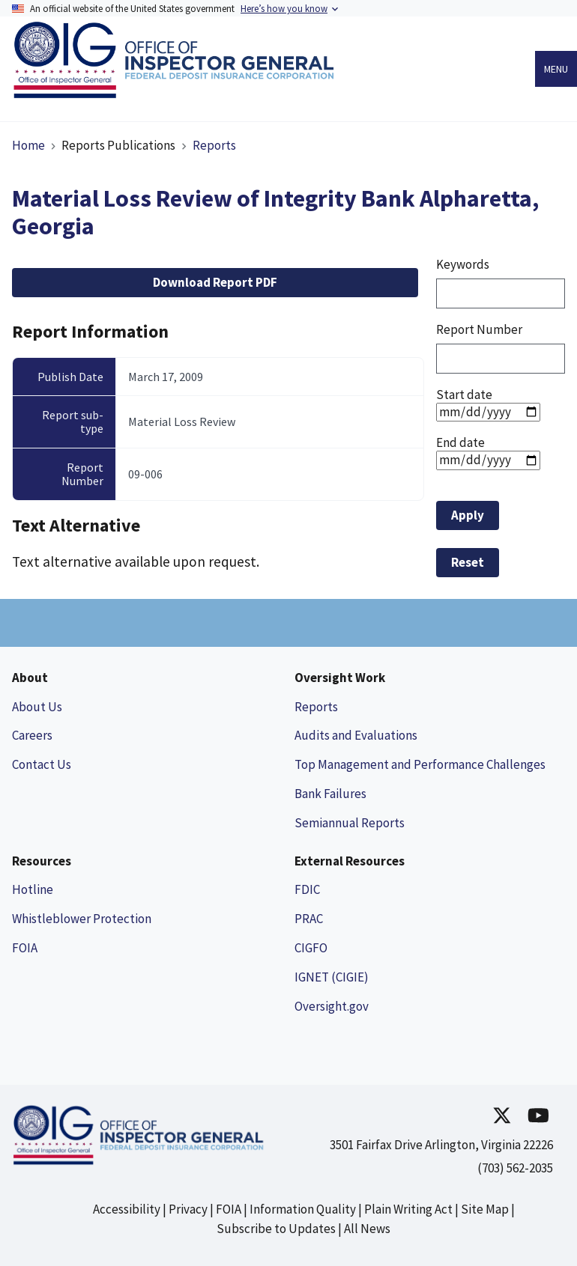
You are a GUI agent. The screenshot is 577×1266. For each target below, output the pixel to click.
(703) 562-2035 (515, 1168)
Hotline (32, 889)
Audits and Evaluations (355, 735)
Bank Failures (330, 793)
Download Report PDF (215, 282)
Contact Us (41, 764)
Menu (556, 69)
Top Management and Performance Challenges (420, 764)
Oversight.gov (331, 1006)
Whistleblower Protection (81, 918)
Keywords (462, 264)
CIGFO (310, 948)
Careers (32, 735)
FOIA (24, 948)
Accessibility (126, 1209)
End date (460, 442)
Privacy (188, 1209)
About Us (37, 707)
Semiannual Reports (349, 823)
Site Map (485, 1209)
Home (28, 145)
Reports (214, 145)
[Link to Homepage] (177, 94)
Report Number (479, 329)
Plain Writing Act (408, 1209)
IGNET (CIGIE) (331, 977)
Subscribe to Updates (276, 1228)
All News (367, 1228)
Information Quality (303, 1209)
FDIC (307, 889)
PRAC (308, 918)
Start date (464, 394)
